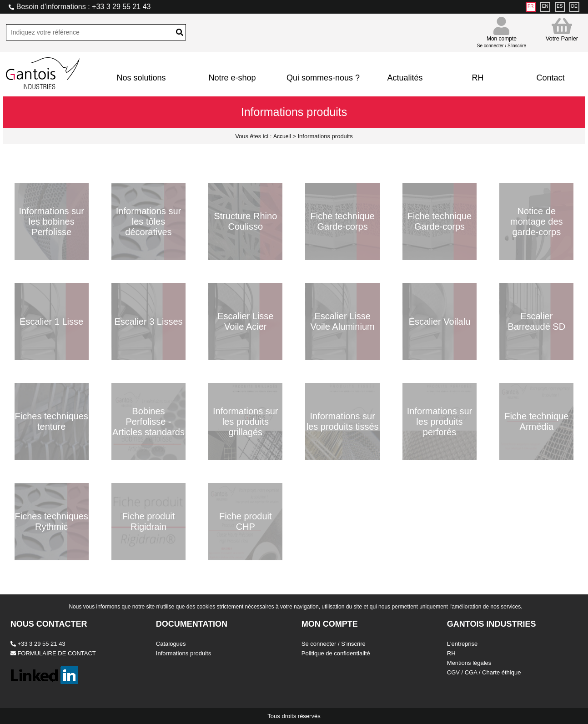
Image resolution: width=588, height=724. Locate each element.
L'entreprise (462, 643)
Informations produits (183, 653)
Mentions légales (469, 662)
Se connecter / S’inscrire (334, 643)
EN (545, 6)
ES (560, 6)
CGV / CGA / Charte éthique (484, 672)
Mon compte (501, 38)
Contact (550, 77)
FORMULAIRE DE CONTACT (53, 653)
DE (574, 6)
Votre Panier (562, 29)
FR (530, 6)
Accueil (282, 136)
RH (477, 77)
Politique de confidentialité (336, 653)
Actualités (404, 77)
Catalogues (171, 643)
